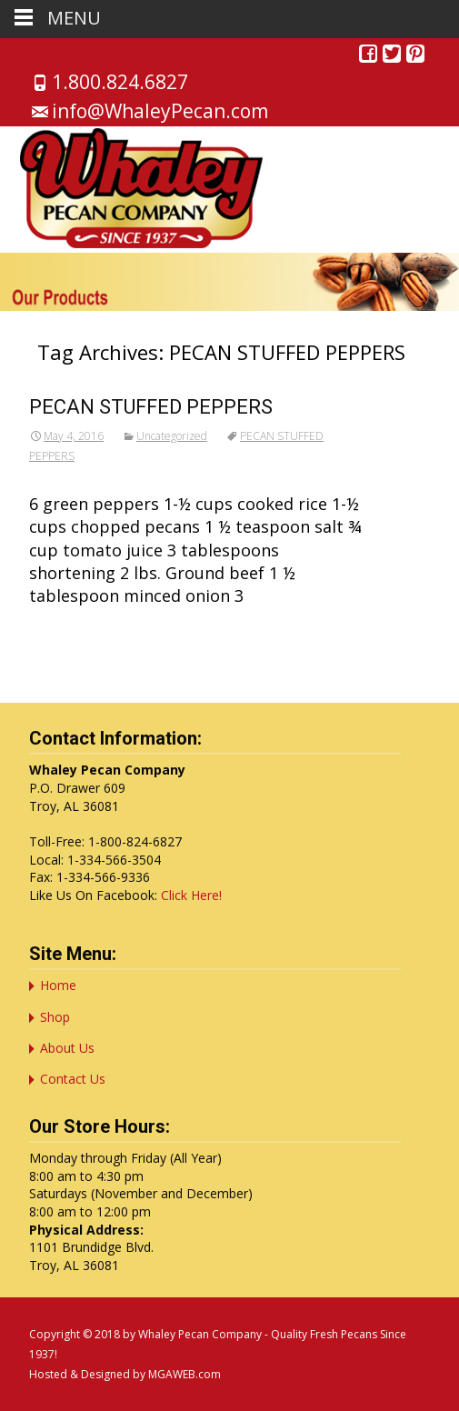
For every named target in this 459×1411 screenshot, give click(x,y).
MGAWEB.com (184, 1374)
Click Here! (191, 895)
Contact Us (72, 1078)
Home (58, 985)
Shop (55, 1017)
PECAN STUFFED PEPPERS (151, 406)
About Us (67, 1047)
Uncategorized (171, 436)
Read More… (80, 629)
